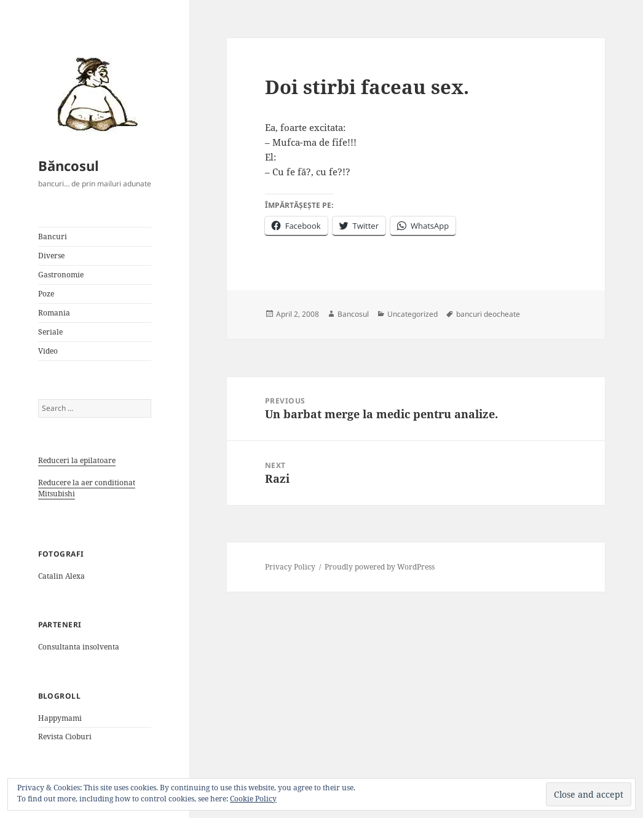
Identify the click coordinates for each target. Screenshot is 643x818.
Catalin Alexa (61, 576)
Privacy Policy (290, 567)
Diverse (51, 255)
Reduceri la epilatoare (77, 460)
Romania (54, 313)
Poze (46, 293)
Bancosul (353, 314)
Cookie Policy (253, 798)
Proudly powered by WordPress (380, 567)
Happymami (60, 718)
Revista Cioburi (65, 736)
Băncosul (68, 165)
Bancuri (52, 236)
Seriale (50, 332)
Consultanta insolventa (78, 646)
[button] (93, 93)
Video (48, 351)
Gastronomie (61, 274)
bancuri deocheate (488, 314)
